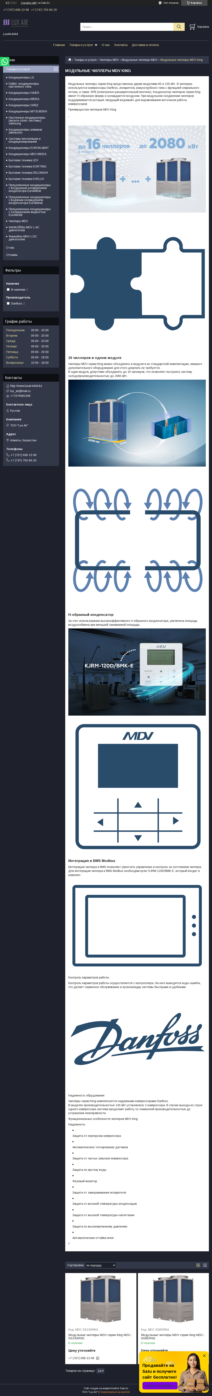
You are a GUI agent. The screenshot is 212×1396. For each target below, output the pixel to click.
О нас (106, 45)
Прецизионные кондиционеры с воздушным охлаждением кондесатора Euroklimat (30, 188)
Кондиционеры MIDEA (24, 99)
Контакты (121, 45)
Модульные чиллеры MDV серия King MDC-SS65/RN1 (173, 1336)
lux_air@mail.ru (20, 391)
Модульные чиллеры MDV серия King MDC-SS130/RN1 (100, 1336)
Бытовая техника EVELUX (26, 179)
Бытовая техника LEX (23, 160)
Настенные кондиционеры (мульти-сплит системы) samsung (27, 120)
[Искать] (179, 27)
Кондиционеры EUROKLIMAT (29, 147)
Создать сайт (29, 2)
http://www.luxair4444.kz (26, 386)
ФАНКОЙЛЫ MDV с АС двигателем (24, 229)
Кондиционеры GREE (24, 105)
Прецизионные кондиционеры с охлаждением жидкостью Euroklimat (30, 212)
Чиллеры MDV (109, 59)
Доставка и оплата (145, 45)
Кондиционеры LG (21, 77)
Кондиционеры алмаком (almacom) (25, 131)
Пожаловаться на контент (115, 1392)
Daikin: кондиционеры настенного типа (24, 85)
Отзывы (11, 254)
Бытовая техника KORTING (27, 166)
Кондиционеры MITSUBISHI (28, 111)
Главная (59, 45)
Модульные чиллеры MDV (139, 59)
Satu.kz (124, 1388)
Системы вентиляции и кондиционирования (25, 140)
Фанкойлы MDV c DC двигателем (23, 238)
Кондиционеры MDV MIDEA (27, 154)
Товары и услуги (81, 45)
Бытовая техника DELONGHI (28, 172)
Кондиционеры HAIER (24, 92)
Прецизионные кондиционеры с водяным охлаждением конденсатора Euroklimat (30, 200)
